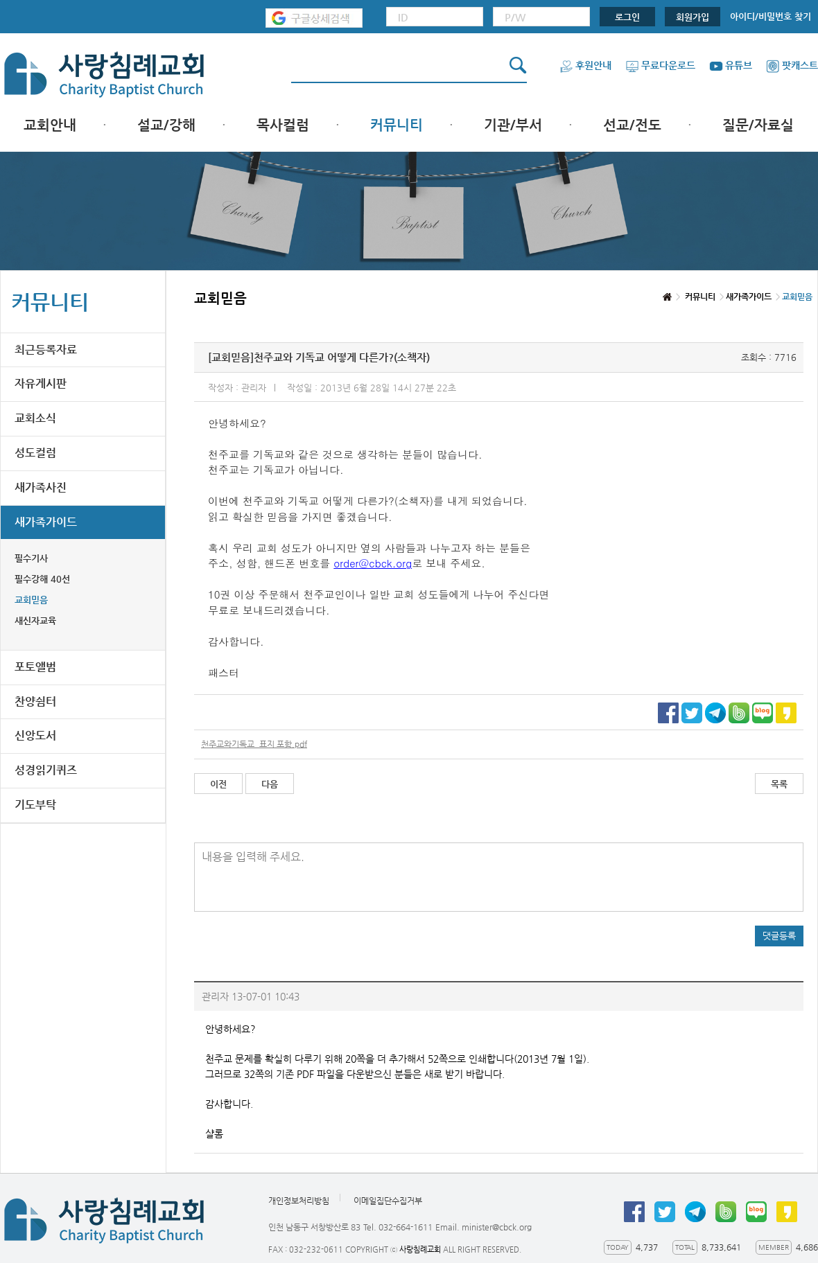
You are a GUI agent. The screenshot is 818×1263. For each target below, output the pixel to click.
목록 (779, 784)
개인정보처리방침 (298, 1200)
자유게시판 (41, 383)
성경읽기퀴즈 (46, 770)
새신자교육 (35, 620)
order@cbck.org (372, 563)
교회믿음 (31, 599)
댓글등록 (779, 935)
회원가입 (692, 17)
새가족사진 (41, 487)
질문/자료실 (758, 125)
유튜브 (730, 65)
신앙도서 (35, 735)
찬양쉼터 (35, 701)
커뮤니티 (396, 125)
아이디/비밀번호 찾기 (770, 16)
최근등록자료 (46, 349)
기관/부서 (513, 125)
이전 (218, 784)
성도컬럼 (35, 452)
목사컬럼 (282, 125)
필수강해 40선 (42, 579)
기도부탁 (35, 804)
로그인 (627, 17)
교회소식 (35, 418)
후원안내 (585, 65)
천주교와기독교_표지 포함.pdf (254, 744)
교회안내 (50, 125)
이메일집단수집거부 (388, 1200)
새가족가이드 (46, 522)
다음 (269, 784)
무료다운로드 (660, 65)
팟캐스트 (792, 65)
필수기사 (31, 558)
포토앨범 (35, 666)
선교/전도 (632, 125)
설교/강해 (166, 125)
